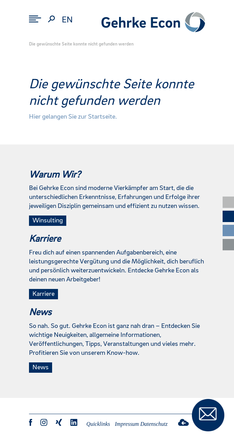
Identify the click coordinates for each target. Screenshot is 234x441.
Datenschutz (153, 424)
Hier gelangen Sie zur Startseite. (73, 116)
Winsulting (47, 220)
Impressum (127, 424)
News (40, 367)
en (67, 20)
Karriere (43, 294)
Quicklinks (98, 424)
